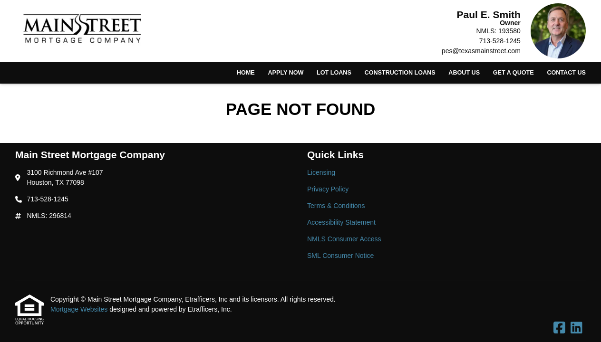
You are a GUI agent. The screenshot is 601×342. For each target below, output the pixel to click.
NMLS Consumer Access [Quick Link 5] (344, 239)
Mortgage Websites (79, 309)
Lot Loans (334, 72)
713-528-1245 (500, 41)
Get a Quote (513, 72)
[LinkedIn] (576, 328)
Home (246, 72)
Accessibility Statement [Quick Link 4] (341, 222)
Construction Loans (400, 72)
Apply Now (285, 72)
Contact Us (566, 72)
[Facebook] (559, 328)
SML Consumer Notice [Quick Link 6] (340, 255)
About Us (464, 72)
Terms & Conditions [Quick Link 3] (336, 205)
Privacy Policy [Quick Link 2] (328, 189)
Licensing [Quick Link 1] (321, 172)
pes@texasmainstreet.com (481, 51)
